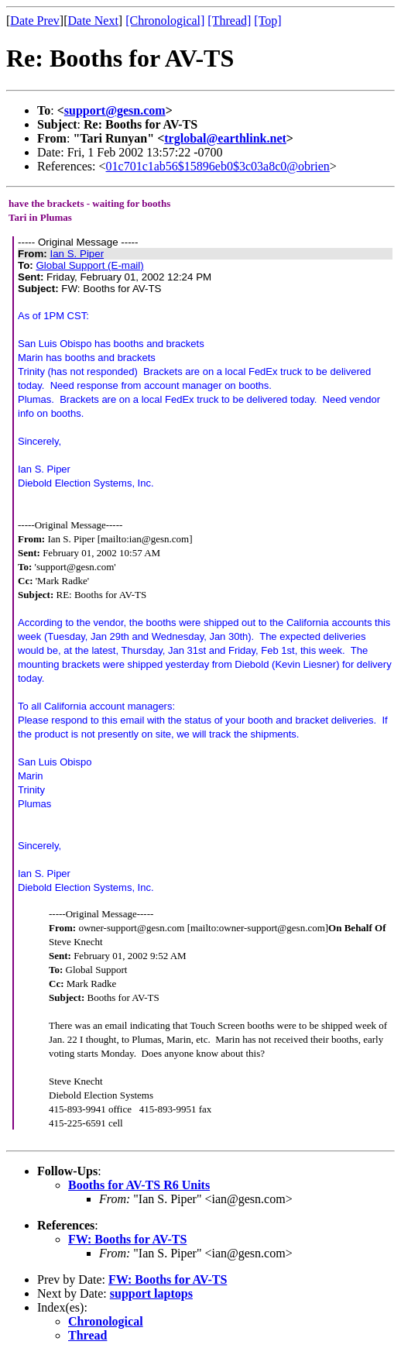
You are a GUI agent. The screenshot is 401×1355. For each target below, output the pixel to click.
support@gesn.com (115, 110)
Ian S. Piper (77, 254)
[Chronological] (164, 20)
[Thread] (229, 20)
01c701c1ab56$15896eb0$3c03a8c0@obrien (218, 166)
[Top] (267, 20)
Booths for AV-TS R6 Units (139, 1185)
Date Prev (35, 20)
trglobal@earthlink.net (225, 138)
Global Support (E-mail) (89, 265)
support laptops (151, 1293)
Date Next (93, 20)
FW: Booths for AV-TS (127, 1239)
